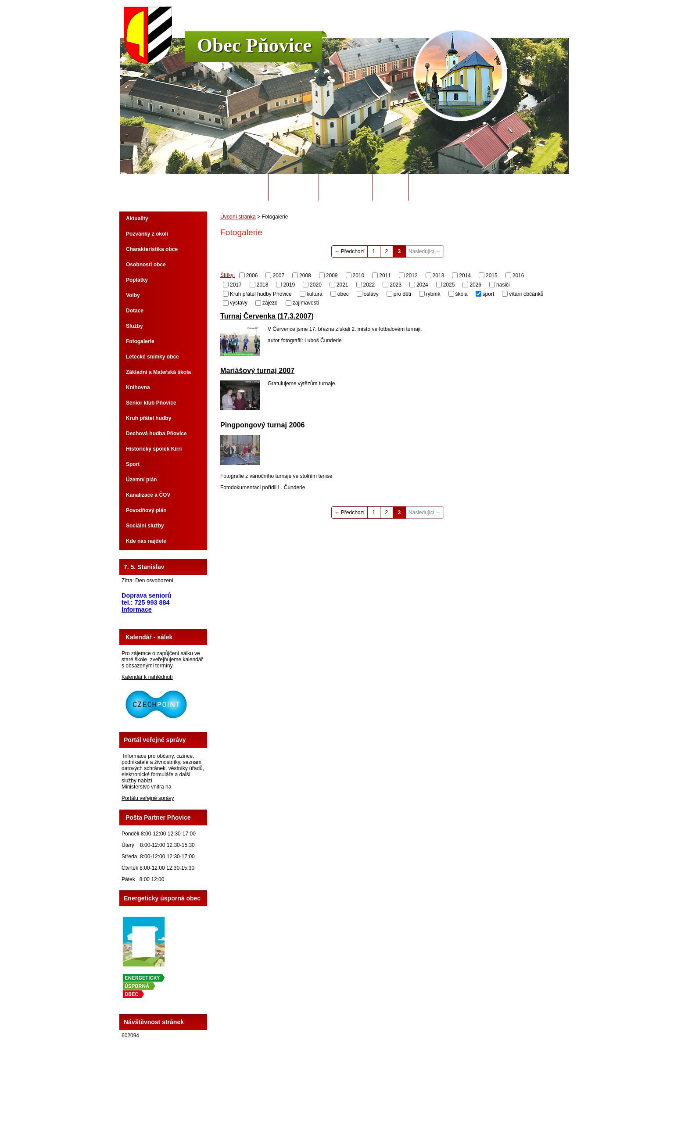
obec (343, 293)
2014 (465, 275)
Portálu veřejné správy (148, 798)
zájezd (270, 303)
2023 (395, 285)
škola (461, 293)
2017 (236, 285)
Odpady (390, 187)
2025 (449, 285)
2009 (332, 275)
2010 (359, 275)
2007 (278, 275)
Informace (137, 609)
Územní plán (141, 480)
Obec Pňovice (254, 45)
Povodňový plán (146, 510)
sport (488, 293)
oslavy (371, 293)
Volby (133, 295)
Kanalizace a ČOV (148, 495)
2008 (305, 275)
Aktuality (137, 218)
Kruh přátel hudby (148, 418)
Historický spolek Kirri (154, 449)
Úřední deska (346, 187)
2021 (342, 285)
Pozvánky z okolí (147, 234)
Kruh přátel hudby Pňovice (261, 293)
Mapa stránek (408, 1109)
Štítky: (227, 275)
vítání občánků (526, 293)
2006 (252, 275)
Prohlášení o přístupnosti (455, 1109)
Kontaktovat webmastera (360, 1109)
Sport (133, 464)
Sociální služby (145, 526)
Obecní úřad (293, 187)
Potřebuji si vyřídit (444, 187)
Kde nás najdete (146, 541)
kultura (314, 293)
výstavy (238, 303)
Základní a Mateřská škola (158, 372)
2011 (385, 275)
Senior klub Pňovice (151, 403)
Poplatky (137, 280)
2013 (438, 275)
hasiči (503, 285)
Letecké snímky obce (152, 357)
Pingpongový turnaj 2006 (262, 425)
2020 (316, 285)
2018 (263, 285)
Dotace (134, 311)
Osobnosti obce (146, 265)
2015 (492, 275)
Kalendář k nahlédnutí (147, 677)
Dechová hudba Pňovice (156, 433)
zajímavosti (306, 303)
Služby (134, 326)
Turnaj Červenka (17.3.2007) (267, 316)
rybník (433, 293)
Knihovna (138, 387)
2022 (369, 285)
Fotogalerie (140, 341)
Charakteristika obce (152, 249)
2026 (475, 285)
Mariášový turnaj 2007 (257, 370)
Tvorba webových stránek (378, 1115)
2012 (412, 275)
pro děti (402, 293)
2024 (422, 285)
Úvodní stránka (238, 187)
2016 (518, 275)
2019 (289, 285)
